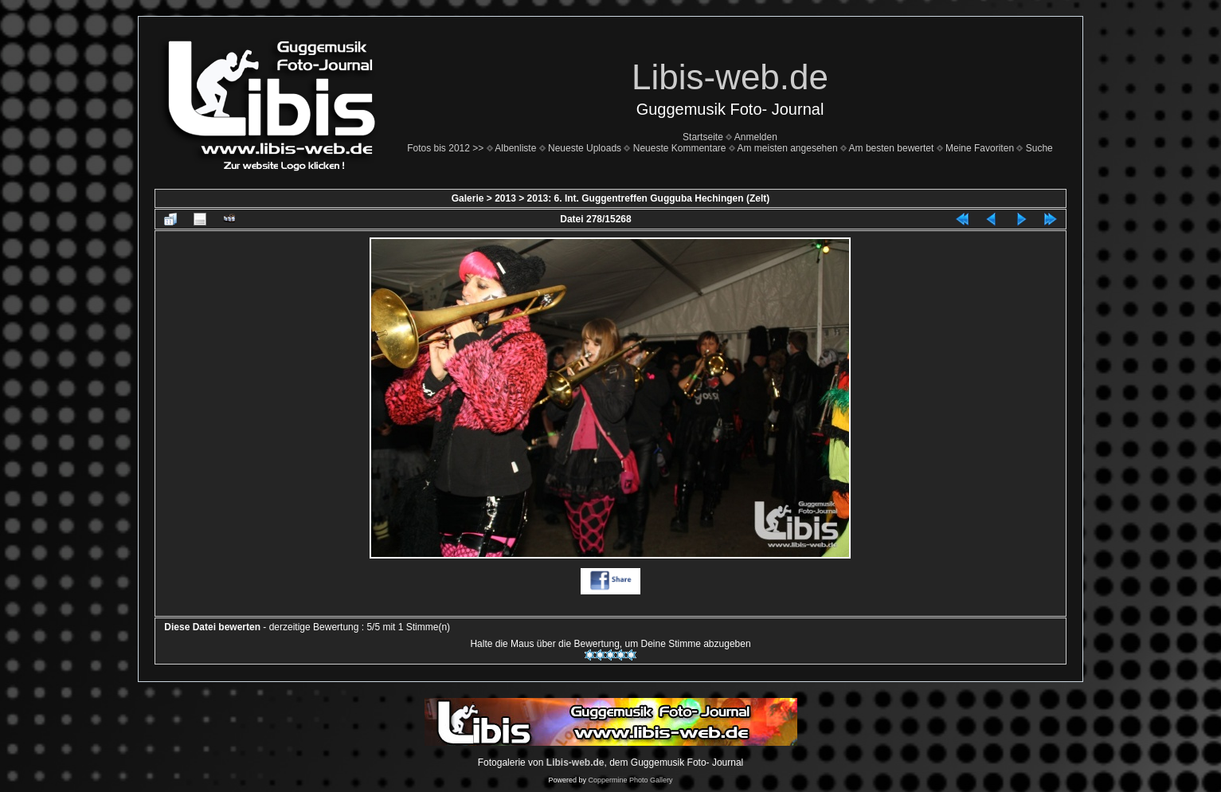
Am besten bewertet (891, 148)
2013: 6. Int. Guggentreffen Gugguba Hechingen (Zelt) (648, 198)
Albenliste (515, 148)
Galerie (468, 198)
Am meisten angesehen (788, 148)
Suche (1039, 148)
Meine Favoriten (979, 148)
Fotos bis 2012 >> (445, 148)
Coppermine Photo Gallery (630, 780)
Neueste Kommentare (679, 148)
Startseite (703, 137)
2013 (505, 198)
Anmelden (755, 137)
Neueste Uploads (584, 148)
